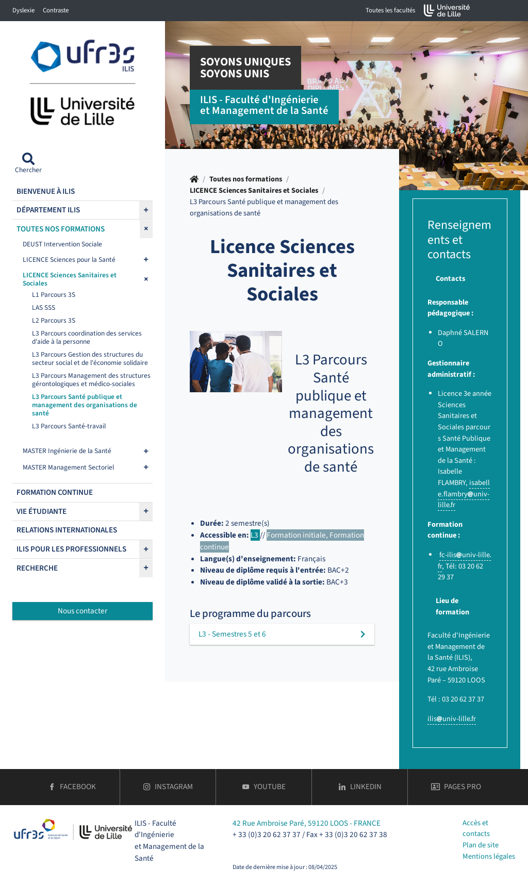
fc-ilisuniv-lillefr (464, 560)
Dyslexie (23, 10)
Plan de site (481, 845)
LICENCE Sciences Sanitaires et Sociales (254, 190)
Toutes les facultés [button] (390, 10)
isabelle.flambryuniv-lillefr (464, 493)
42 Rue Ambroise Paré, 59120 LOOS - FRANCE (307, 823)
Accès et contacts (476, 828)
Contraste (56, 10)
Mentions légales (489, 856)
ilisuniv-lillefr (451, 718)
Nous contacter (82, 610)
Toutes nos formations (245, 179)
